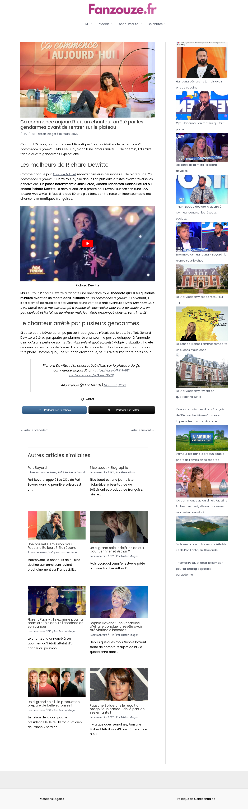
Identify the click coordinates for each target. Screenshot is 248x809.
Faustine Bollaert (65, 174)
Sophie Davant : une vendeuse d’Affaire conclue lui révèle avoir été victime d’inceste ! (117, 627)
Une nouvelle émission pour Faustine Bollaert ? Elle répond (54, 546)
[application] (91, 24)
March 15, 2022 (114, 385)
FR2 (25, 134)
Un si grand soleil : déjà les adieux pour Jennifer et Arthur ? (117, 550)
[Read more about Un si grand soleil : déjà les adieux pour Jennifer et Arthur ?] (119, 527)
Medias (106, 24)
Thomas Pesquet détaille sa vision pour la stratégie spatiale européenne (201, 584)
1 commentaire (99, 472)
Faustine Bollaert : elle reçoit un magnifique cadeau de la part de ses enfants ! (117, 709)
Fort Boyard (38, 467)
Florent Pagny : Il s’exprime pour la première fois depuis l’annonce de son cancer (55, 623)
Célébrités (157, 24)
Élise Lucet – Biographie (110, 467)
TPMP (87, 24)
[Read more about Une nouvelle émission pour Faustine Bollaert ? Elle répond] (57, 525)
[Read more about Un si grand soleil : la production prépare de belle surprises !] (57, 682)
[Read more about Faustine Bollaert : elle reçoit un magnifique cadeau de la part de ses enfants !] (119, 684)
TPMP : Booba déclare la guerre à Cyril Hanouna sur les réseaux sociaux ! (200, 212)
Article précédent (35, 430)
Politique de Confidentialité (196, 799)
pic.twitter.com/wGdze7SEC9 (91, 375)
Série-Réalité (130, 24)
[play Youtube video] (87, 243)
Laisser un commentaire (42, 472)
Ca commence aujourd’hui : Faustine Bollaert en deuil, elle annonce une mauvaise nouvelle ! (201, 516)
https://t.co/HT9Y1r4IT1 (112, 370)
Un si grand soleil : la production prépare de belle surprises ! (55, 703)
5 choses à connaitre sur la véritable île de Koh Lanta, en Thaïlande (197, 560)
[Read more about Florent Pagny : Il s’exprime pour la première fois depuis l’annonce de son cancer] (57, 600)
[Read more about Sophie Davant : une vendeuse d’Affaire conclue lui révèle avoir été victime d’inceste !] (119, 602)
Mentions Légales (52, 799)
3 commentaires (38, 552)
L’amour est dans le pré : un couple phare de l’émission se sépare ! (198, 464)
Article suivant (142, 430)
